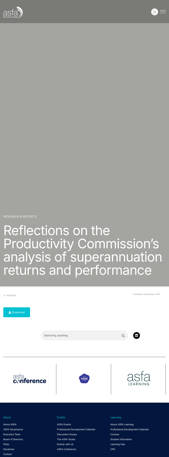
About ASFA (10, 424)
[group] (29, 379)
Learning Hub (117, 444)
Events (61, 417)
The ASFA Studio (66, 439)
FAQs (6, 444)
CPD (112, 449)
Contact (7, 454)
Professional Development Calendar (76, 429)
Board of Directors (13, 439)
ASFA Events (64, 424)
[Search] (123, 335)
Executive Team (11, 434)
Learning (115, 417)
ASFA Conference (66, 449)
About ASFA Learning (122, 424)
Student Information (121, 439)
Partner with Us (65, 444)
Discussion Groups (67, 434)
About (7, 417)
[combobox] (84, 335)
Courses (114, 434)
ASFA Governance (13, 429)
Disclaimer (8, 449)
